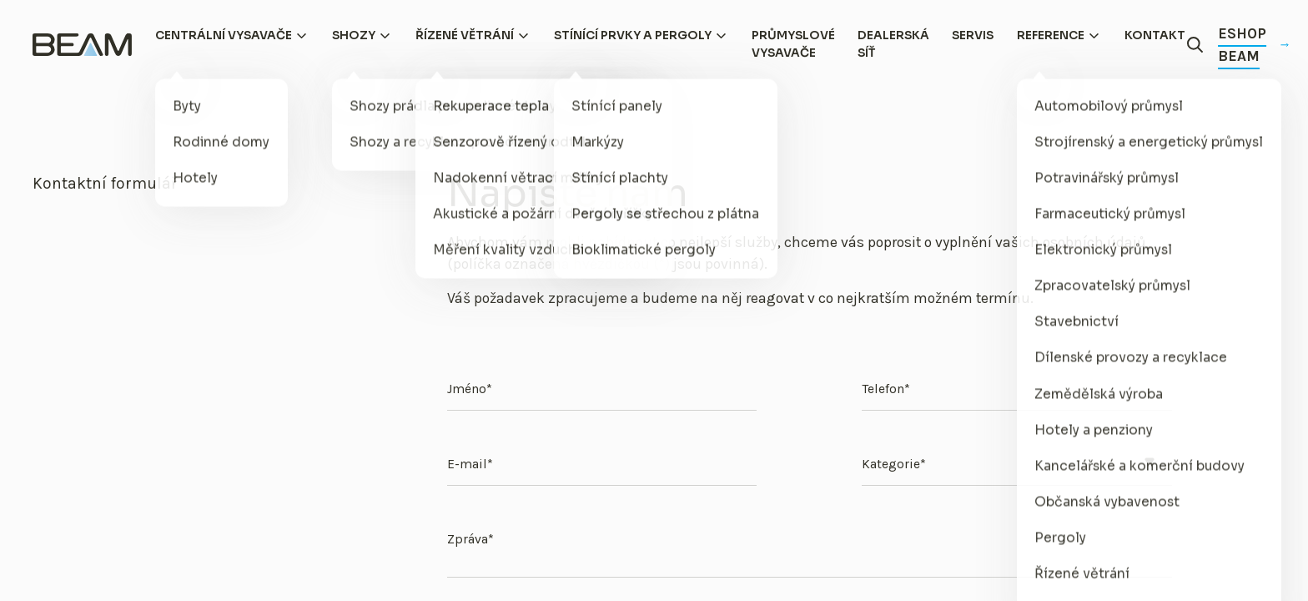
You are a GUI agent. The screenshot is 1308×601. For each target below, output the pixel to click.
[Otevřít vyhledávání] (1195, 45)
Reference (1050, 35)
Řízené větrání (464, 35)
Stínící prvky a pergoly (633, 35)
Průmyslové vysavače (793, 44)
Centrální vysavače (223, 35)
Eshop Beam (1253, 44)
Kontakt (1154, 35)
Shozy (353, 35)
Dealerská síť (893, 44)
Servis (973, 35)
